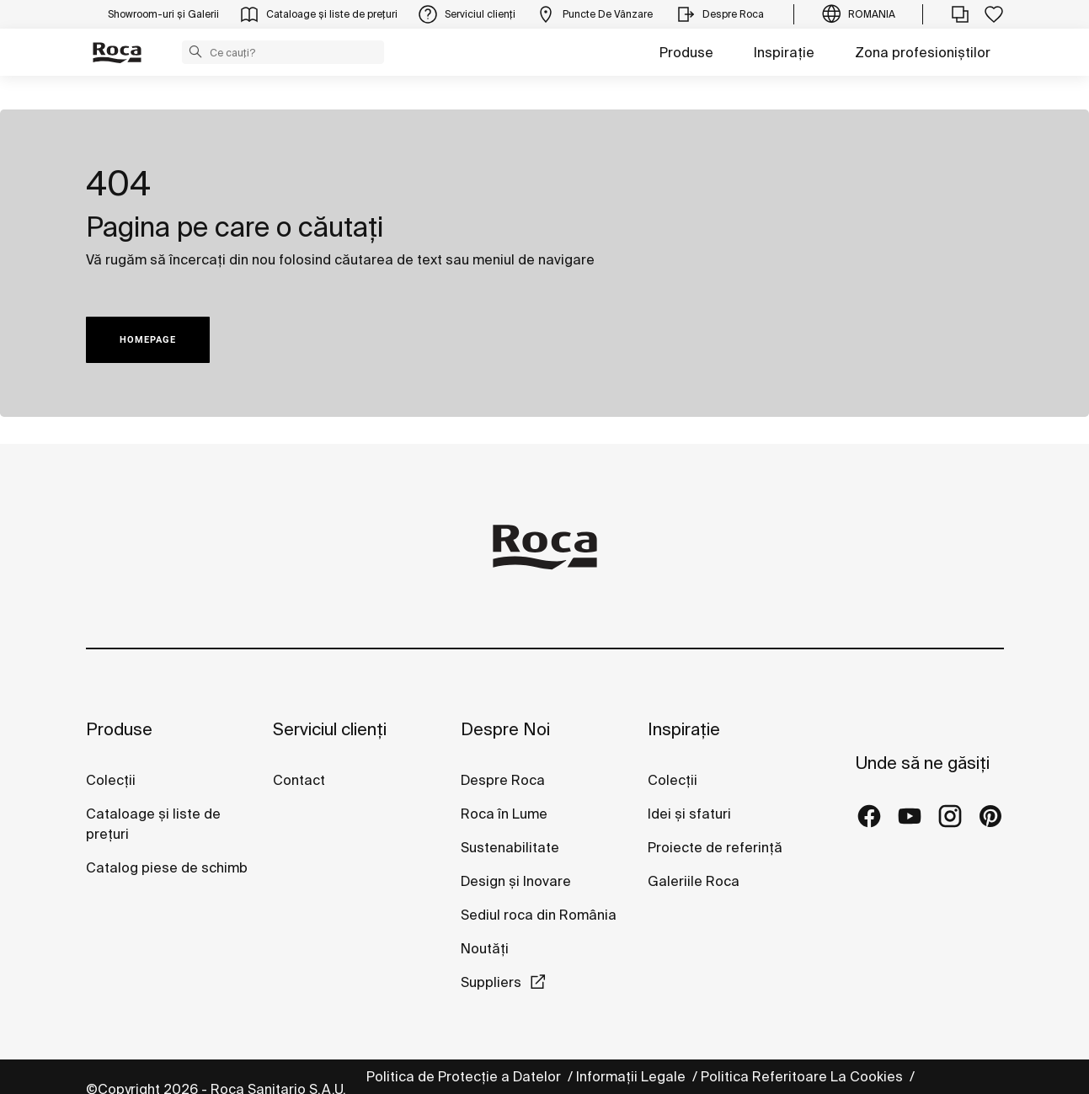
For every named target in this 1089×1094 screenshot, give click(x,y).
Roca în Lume (504, 813)
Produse (686, 52)
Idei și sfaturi (689, 813)
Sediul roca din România (539, 914)
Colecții (111, 779)
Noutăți (486, 948)
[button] (195, 51)
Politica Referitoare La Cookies (803, 1076)
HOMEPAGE (148, 339)
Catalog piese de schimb (167, 867)
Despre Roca (503, 779)
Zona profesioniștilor (922, 52)
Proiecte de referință (715, 847)
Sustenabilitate (510, 847)
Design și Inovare (516, 881)
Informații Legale (632, 1076)
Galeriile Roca (693, 881)
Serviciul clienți (330, 729)
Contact (299, 779)
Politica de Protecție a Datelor (465, 1076)
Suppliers (491, 982)
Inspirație (784, 52)
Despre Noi (505, 729)
